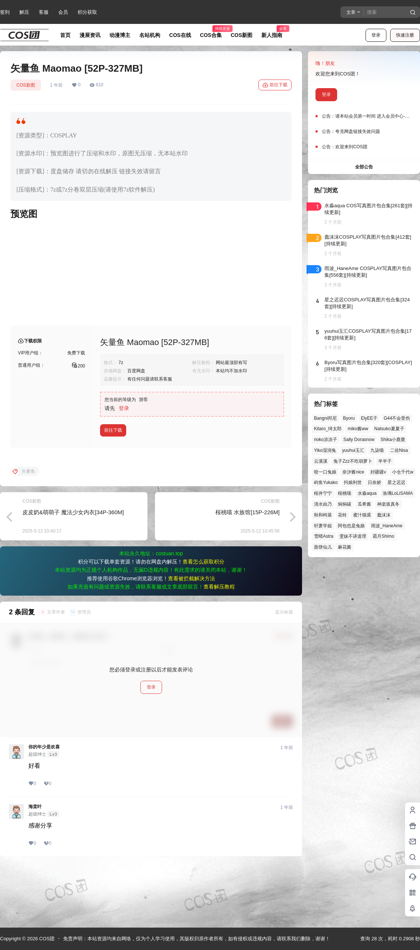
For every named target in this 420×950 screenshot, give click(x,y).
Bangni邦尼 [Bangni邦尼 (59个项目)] (325, 418)
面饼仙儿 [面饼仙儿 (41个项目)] (323, 547)
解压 (24, 12)
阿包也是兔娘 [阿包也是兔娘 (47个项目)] (351, 525)
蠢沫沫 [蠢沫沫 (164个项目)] (384, 515)
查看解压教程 (219, 647)
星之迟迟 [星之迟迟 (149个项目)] (396, 482)
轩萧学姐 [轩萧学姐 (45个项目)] (323, 525)
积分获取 (87, 12)
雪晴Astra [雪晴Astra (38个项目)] (323, 536)
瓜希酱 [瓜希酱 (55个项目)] (364, 504)
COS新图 (25, 85)
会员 (63, 12)
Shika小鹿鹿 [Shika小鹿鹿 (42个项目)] (392, 439)
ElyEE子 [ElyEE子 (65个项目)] (369, 418)
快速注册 (405, 35)
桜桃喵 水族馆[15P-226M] (247, 572)
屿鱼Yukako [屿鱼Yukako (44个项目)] (325, 482)
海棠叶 (35, 866)
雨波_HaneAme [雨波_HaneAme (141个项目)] (386, 525)
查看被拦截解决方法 (191, 639)
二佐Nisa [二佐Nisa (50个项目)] (399, 450)
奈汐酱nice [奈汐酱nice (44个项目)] (353, 472)
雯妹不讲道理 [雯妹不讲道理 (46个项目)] (352, 536)
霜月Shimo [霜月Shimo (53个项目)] (383, 536)
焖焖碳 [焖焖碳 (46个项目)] (344, 504)
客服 (44, 12)
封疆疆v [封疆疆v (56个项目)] (378, 472)
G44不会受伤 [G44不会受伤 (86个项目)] (397, 418)
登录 (375, 35)
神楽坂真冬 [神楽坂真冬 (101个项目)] (388, 504)
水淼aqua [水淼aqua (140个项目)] (367, 493)
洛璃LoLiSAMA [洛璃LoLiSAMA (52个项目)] (398, 493)
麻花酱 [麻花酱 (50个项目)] (344, 547)
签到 (5, 12)
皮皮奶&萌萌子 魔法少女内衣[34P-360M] (73, 572)
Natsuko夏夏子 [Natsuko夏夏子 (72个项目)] (389, 428)
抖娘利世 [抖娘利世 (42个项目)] (353, 482)
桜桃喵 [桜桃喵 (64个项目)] (344, 493)
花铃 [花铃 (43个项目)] (342, 515)
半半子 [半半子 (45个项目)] (385, 461)
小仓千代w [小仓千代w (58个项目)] (402, 472)
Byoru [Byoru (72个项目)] (349, 418)
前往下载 (274, 85)
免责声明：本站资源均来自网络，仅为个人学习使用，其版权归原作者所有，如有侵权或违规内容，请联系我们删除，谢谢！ (196, 938)
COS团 (46, 938)
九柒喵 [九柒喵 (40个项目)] (377, 450)
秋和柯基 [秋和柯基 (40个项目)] (323, 515)
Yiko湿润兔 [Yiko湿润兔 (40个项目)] (325, 450)
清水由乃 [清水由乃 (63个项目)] (323, 504)
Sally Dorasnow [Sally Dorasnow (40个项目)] (358, 439)
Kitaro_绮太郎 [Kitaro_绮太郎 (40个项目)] (328, 428)
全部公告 (364, 167)
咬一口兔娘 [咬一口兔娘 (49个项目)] (325, 472)
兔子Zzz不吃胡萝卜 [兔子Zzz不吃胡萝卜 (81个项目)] (352, 461)
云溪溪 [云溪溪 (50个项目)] (320, 461)
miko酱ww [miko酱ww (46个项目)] (358, 428)
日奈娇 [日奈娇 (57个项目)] (374, 482)
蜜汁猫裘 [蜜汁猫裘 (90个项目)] (362, 515)
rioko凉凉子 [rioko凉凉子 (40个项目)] (325, 439)
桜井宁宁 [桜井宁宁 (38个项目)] (323, 493)
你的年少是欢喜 (44, 807)
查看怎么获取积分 (203, 622)
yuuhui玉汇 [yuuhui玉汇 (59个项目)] (353, 450)
